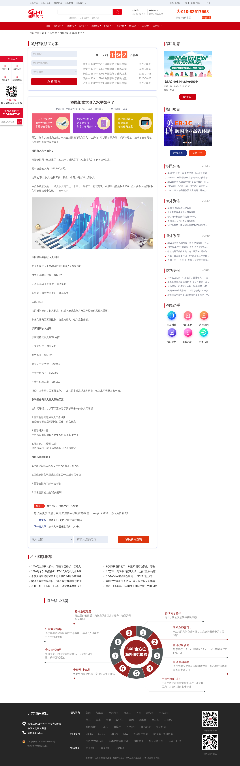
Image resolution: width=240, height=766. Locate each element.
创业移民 (71, 26)
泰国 (131, 719)
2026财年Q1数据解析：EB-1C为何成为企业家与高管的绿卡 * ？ (56, 572)
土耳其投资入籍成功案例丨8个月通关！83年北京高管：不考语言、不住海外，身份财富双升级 (188, 282)
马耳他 (168, 719)
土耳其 (155, 719)
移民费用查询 (133, 539)
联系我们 (106, 748)
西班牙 (142, 719)
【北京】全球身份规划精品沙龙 (181, 81)
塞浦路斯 (91, 727)
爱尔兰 (120, 719)
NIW (125, 734)
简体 (187, 3)
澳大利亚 (113, 712)
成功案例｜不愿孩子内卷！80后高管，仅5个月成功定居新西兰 (188, 286)
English (120, 748)
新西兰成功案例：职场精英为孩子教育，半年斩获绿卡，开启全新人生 (188, 295)
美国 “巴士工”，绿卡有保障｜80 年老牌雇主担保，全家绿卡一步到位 (188, 173)
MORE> (205, 166)
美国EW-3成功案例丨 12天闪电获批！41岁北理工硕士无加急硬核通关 (188, 290)
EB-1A (89, 734)
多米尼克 (146, 727)
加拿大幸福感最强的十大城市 (64, 526)
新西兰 (127, 712)
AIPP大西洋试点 (94, 741)
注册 (208, 3)
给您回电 (206, 17)
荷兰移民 (95, 18)
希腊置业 (138, 741)
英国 (138, 712)
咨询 (20, 122)
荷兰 (88, 719)
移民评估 (34, 3)
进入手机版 (174, 3)
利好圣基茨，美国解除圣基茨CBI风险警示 (187, 225)
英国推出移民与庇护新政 (179, 208)
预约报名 (188, 97)
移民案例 (69, 3)
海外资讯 (51, 506)
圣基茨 (104, 727)
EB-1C (101, 734)
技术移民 (83, 26)
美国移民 (73, 18)
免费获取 (54, 81)
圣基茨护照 (175, 741)
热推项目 (121, 26)
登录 (198, 3)
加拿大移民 (84, 18)
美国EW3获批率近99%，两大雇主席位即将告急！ (130, 582)
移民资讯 (64, 33)
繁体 (193, 3)
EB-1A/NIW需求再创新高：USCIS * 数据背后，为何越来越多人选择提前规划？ (129, 577)
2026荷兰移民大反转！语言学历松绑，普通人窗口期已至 (56, 567)
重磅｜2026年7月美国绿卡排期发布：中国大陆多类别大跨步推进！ (131, 587)
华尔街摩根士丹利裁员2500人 (181, 216)
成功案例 (145, 26)
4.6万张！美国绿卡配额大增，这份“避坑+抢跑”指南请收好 (131, 572)
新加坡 (150, 712)
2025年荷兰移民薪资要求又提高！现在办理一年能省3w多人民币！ (188, 190)
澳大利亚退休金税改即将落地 (181, 212)
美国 (88, 712)
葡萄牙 (117, 727)
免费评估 (197, 153)
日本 (98, 719)
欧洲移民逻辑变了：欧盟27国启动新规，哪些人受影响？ (130, 567)
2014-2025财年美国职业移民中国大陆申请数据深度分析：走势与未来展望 (188, 177)
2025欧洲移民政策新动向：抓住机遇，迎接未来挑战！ (188, 182)
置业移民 (96, 26)
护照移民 (109, 26)
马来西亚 (164, 712)
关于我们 (158, 26)
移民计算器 (46, 3)
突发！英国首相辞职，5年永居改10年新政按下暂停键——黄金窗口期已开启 (56, 582)
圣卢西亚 (131, 727)
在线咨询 (178, 153)
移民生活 (77, 33)
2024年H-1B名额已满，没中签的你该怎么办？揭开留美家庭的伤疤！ (188, 186)
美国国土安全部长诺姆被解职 (181, 221)
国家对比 (58, 3)
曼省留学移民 (140, 734)
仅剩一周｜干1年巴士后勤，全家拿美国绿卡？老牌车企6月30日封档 (56, 587)
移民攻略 (134, 26)
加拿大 (53, 33)
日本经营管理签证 (118, 741)
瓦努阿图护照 (156, 741)
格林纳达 (161, 727)
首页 (48, 26)
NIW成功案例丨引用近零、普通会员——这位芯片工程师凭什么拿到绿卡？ (188, 277)
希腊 (108, 719)
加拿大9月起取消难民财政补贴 (65, 520)
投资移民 (58, 26)
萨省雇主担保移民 (163, 734)
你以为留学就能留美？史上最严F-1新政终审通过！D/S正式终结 (56, 577)
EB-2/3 (114, 734)
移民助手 (82, 2)
